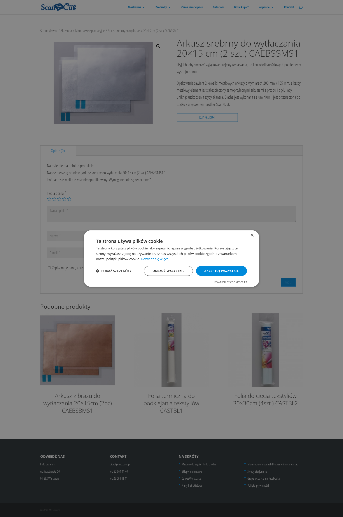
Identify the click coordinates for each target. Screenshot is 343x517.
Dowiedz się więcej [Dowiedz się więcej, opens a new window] (155, 259)
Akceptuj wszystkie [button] (221, 271)
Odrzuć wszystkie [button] (168, 271)
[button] (113, 271)
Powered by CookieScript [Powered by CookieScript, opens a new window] (230, 282)
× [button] (252, 235)
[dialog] (171, 258)
